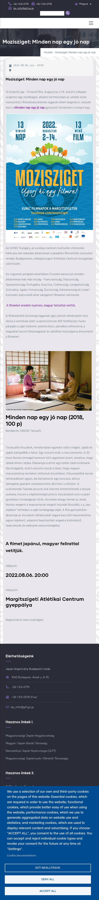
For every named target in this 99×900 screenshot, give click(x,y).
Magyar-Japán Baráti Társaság (26, 743)
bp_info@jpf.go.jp (23, 8)
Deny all (47, 879)
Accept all (48, 891)
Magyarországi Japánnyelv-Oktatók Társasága (37, 758)
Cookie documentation (21, 855)
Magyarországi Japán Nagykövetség (30, 735)
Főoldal (48, 52)
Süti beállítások (47, 868)
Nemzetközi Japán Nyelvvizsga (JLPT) (31, 751)
